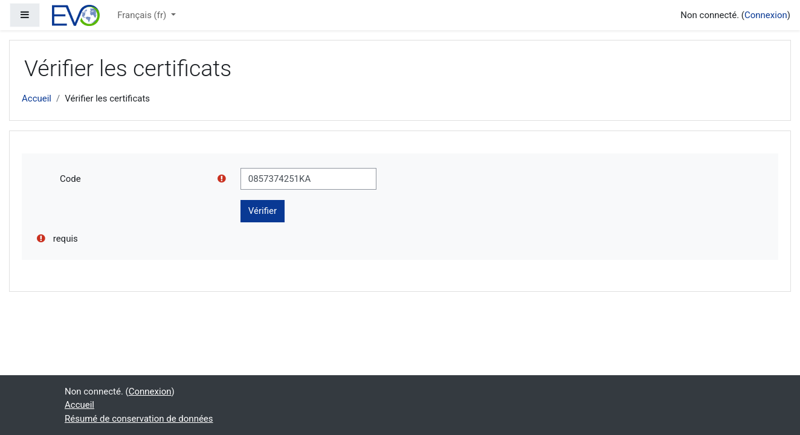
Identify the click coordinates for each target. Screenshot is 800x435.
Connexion (765, 15)
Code (70, 178)
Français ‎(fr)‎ (143, 15)
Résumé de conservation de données (139, 418)
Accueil (36, 98)
